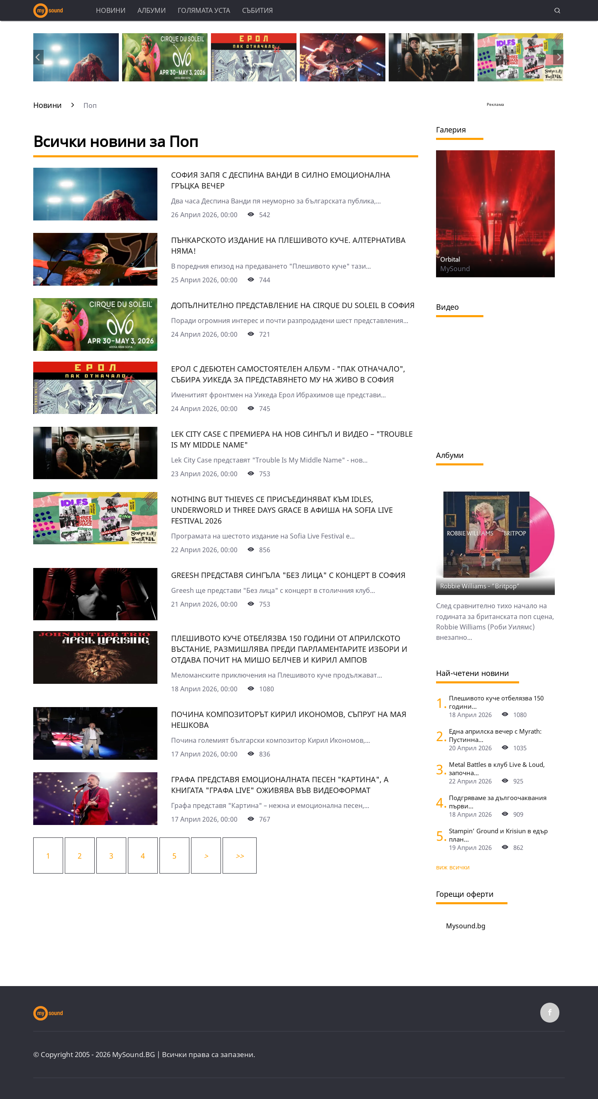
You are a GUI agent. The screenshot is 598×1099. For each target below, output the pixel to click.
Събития (257, 10)
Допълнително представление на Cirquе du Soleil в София (293, 305)
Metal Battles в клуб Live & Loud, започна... (497, 768)
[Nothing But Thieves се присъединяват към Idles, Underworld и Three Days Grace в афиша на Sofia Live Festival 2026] (95, 541)
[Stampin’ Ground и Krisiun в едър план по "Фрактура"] (439, 835)
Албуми (151, 10)
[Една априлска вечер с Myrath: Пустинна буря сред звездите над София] (439, 736)
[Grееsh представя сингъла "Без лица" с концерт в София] (95, 617)
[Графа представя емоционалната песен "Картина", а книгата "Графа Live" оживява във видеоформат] (95, 822)
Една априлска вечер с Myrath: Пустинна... (495, 735)
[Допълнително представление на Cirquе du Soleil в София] (95, 348)
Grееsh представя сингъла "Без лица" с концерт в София (288, 575)
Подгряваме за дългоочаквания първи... (498, 801)
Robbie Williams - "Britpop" (480, 586)
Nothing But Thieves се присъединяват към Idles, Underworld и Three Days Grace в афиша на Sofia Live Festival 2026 (282, 510)
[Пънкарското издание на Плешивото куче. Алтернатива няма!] (95, 283)
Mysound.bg (465, 925)
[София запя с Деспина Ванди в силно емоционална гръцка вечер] (95, 218)
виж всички (453, 867)
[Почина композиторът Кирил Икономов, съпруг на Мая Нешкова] (95, 757)
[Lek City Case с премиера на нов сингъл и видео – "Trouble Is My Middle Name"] (95, 476)
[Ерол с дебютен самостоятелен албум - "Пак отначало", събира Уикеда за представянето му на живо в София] (95, 411)
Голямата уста (204, 10)
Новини (110, 10)
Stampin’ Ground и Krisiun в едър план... (498, 835)
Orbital (450, 259)
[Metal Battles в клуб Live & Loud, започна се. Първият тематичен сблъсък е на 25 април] (439, 769)
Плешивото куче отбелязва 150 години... (496, 702)
